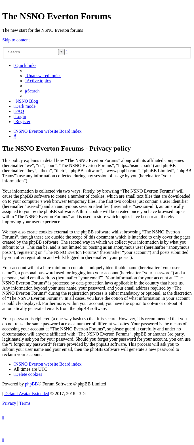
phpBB (31, 383)
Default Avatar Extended (26, 393)
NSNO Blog (27, 101)
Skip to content (16, 39)
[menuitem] (43, 75)
